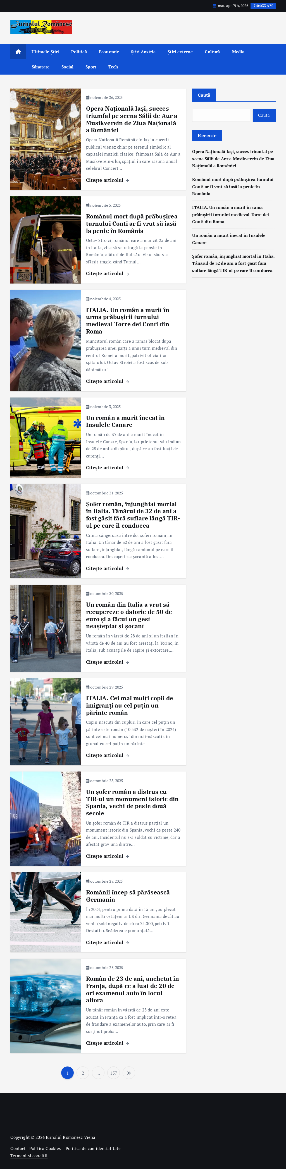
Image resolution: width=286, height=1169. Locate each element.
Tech (113, 67)
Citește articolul (107, 180)
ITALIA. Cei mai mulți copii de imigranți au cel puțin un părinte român (129, 705)
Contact (18, 1148)
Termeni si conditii (28, 1155)
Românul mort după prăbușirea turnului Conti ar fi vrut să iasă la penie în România (132, 224)
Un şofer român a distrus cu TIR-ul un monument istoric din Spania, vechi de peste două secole (132, 802)
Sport (90, 67)
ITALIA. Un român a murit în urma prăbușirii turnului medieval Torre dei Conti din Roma (128, 320)
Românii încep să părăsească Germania (128, 896)
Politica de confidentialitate (93, 1148)
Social (67, 67)
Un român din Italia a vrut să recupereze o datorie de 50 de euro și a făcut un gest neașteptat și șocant (129, 615)
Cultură (212, 51)
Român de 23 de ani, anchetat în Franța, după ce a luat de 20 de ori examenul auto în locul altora (132, 989)
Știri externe (180, 51)
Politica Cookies (45, 1148)
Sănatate (40, 67)
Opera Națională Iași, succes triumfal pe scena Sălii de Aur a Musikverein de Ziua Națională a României (132, 119)
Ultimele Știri (45, 51)
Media (238, 51)
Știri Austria (143, 51)
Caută (204, 95)
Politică (79, 51)
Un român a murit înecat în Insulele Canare (125, 421)
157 (113, 1073)
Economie (109, 51)
